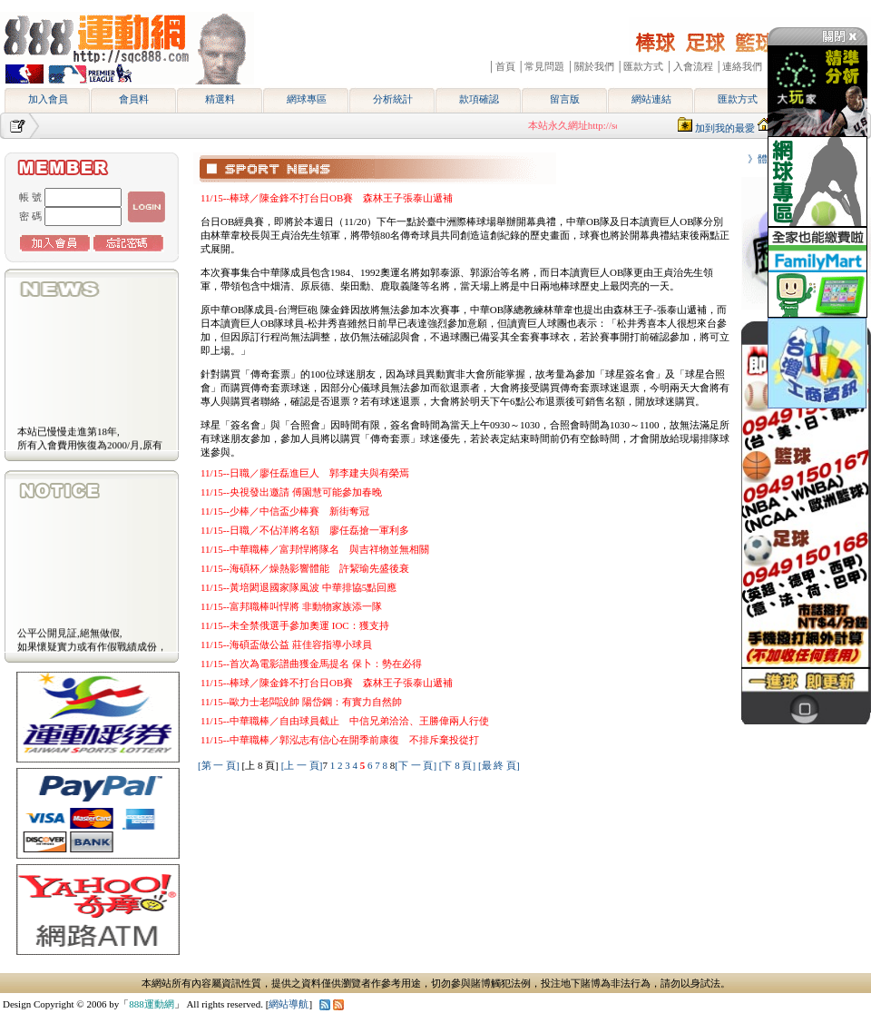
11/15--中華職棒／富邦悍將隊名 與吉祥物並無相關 (315, 549)
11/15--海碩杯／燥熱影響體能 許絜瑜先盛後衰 (305, 568)
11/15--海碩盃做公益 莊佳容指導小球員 (286, 644)
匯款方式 (738, 98)
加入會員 (48, 98)
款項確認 (479, 98)
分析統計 (393, 98)
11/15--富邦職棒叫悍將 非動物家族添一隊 (291, 606)
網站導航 (288, 1003)
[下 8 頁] (457, 765)
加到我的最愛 (725, 128)
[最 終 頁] (499, 765)
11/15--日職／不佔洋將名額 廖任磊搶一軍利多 (305, 530)
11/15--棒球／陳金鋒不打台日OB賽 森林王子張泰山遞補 (327, 197)
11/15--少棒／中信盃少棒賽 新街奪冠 (285, 511)
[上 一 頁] (302, 765)
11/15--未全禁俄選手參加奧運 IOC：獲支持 (295, 625)
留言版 (565, 98)
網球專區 (307, 98)
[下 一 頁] (415, 765)
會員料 (134, 98)
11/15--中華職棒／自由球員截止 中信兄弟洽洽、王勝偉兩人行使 (345, 720)
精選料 (220, 98)
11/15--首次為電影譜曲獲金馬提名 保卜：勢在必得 (311, 663)
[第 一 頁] (219, 765)
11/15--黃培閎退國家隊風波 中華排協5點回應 (298, 587)
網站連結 (651, 98)
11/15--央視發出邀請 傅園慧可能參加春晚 (291, 492)
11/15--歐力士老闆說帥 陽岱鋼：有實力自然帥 (301, 701)
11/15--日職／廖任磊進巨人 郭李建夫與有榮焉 (305, 472)
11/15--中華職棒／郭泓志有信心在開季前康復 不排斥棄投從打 (340, 739)
